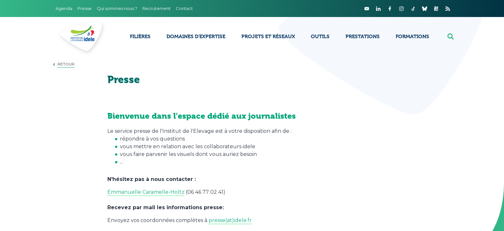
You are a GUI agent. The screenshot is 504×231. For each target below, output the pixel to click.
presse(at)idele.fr (230, 220)
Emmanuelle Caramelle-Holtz (145, 192)
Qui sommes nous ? (117, 8)
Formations (412, 36)
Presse (84, 8)
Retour (66, 64)
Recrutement (156, 8)
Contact (184, 8)
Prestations (363, 36)
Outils (320, 36)
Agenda (64, 8)
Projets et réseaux (268, 36)
